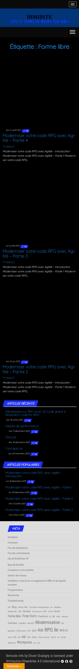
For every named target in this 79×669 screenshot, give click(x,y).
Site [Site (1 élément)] (19, 637)
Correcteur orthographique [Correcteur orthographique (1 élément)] (39, 607)
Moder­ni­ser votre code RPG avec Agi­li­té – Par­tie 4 (39, 138)
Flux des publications (18, 548)
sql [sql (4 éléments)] (24, 637)
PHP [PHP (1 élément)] (29, 631)
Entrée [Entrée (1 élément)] (50, 611)
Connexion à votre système (21, 570)
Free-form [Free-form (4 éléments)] (29, 616)
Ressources (13, 595)
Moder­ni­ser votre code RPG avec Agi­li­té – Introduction (33, 474)
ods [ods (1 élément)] (62, 623)
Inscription (13, 537)
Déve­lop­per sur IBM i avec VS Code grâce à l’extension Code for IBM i (35, 413)
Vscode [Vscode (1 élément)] (63, 637)
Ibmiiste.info (15, 656)
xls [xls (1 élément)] (34, 643)
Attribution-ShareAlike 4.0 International (39, 661)
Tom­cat (10, 437)
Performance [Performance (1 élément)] (21, 631)
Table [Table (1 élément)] (29, 637)
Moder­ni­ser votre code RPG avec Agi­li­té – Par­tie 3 (39, 253)
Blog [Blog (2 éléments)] (14, 607)
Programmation (15, 590)
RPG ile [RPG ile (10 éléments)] (51, 630)
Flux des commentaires (19, 553)
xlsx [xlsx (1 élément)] (38, 643)
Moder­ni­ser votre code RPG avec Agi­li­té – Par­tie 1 (38, 487)
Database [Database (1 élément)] (57, 607)
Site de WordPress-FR (18, 558)
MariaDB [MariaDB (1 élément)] (30, 623)
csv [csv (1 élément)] (51, 607)
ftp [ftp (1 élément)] (50, 617)
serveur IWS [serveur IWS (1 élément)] (12, 637)
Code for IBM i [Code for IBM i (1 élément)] (23, 607)
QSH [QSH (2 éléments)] (34, 630)
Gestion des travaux (17, 575)
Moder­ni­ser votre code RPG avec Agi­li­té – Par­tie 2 (39, 369)
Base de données (16, 564)
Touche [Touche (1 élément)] (53, 637)
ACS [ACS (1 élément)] (9, 607)
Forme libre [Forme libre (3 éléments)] (14, 616)
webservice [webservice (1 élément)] (12, 643)
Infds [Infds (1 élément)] (58, 617)
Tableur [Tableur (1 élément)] (34, 637)
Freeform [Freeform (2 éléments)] (43, 616)
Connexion (13, 542)
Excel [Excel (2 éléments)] (57, 611)
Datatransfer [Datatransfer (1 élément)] (12, 611)
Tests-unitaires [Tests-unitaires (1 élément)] (44, 637)
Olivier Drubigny (39, 656)
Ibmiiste (10, 146)
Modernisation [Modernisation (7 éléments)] (47, 622)
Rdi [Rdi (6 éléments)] (40, 630)
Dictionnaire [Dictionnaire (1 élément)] (36, 611)
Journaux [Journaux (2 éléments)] (12, 623)
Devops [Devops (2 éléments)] (27, 611)
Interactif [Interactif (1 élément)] (64, 617)
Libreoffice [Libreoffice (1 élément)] (22, 623)
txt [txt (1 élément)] (58, 637)
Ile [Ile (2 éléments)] (53, 616)
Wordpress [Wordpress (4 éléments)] (24, 642)
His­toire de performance (22, 426)
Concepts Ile (13, 448)
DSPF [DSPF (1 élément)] (45, 611)
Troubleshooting (15, 600)
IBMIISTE (39, 17)
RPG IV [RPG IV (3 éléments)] (64, 630)
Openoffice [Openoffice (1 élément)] (11, 631)
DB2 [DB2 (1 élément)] (19, 611)
